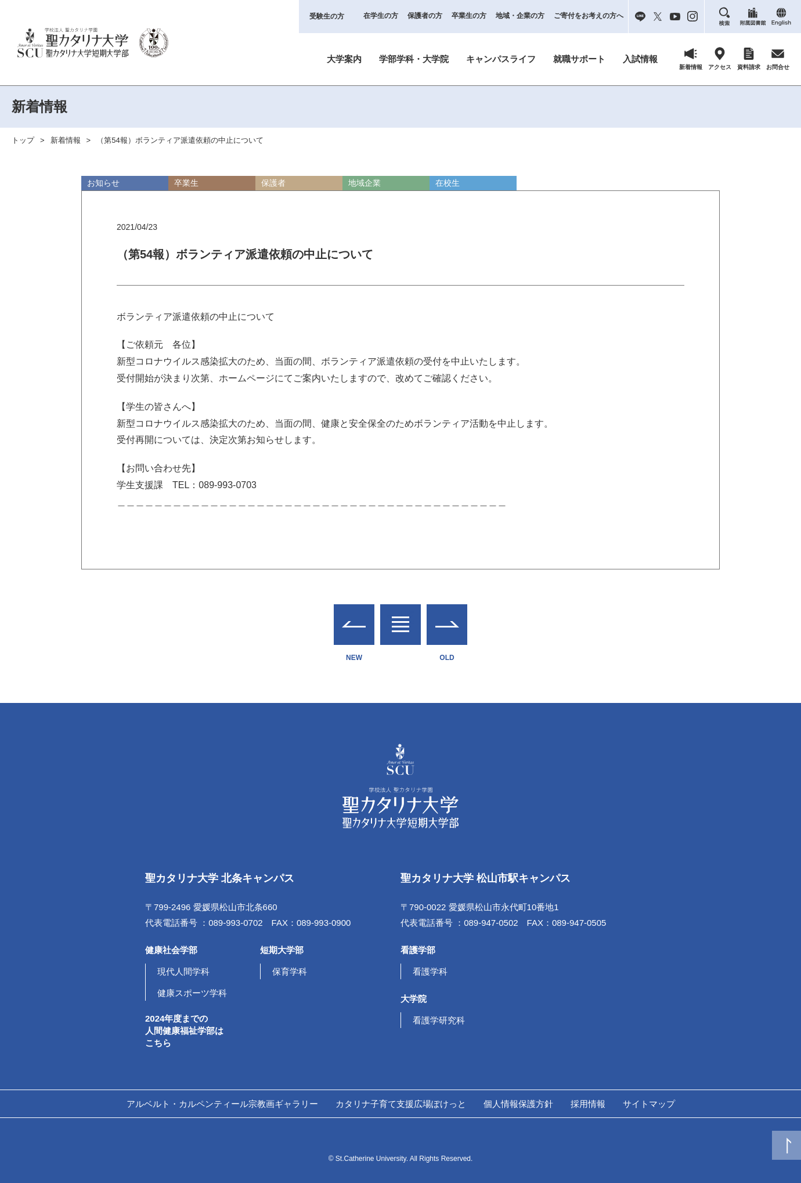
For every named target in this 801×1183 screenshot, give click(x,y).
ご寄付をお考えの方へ (588, 16)
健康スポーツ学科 (192, 993)
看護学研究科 (439, 1020)
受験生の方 (326, 16)
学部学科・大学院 (414, 59)
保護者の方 (424, 16)
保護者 (273, 182)
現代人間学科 (183, 971)
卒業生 (186, 182)
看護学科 (430, 971)
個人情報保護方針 (518, 1104)
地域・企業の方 (520, 16)
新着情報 (65, 140)
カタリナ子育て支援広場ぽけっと (400, 1104)
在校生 (447, 182)
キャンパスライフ (501, 59)
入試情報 (640, 59)
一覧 (400, 617)
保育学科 (289, 971)
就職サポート (579, 59)
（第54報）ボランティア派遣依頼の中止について (179, 140)
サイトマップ (649, 1104)
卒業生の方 (469, 16)
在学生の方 (380, 16)
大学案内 (344, 59)
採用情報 (588, 1104)
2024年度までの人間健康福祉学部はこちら (184, 1031)
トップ (23, 140)
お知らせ (103, 182)
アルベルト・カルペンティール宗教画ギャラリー (222, 1104)
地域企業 (364, 182)
